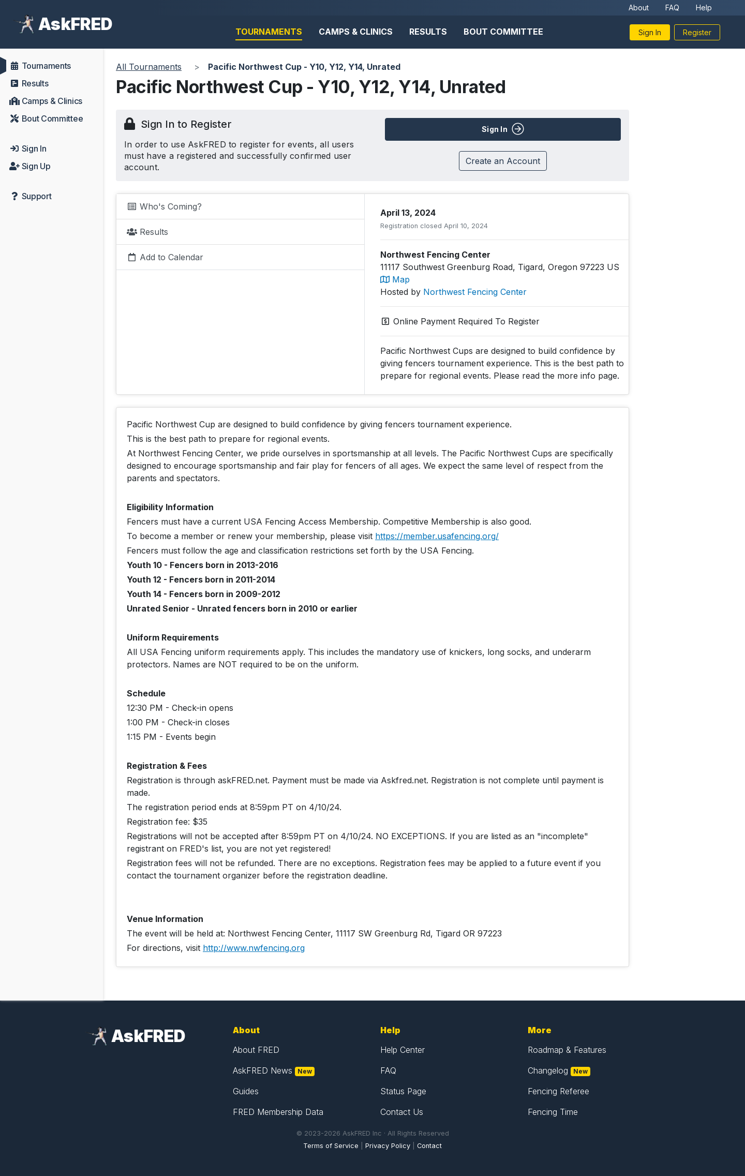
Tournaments (268, 31)
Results (428, 31)
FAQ (672, 7)
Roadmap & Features (567, 1050)
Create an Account (503, 161)
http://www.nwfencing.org (254, 948)
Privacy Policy (387, 1146)
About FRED (256, 1050)
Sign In (649, 32)
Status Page (403, 1091)
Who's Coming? (164, 206)
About (639, 7)
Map (395, 279)
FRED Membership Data (278, 1112)
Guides (246, 1091)
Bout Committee (503, 31)
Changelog (548, 1070)
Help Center (402, 1050)
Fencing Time (553, 1112)
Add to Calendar (165, 257)
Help (704, 7)
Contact (429, 1146)
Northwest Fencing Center (475, 292)
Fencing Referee (558, 1091)
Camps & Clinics (356, 31)
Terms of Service (331, 1146)
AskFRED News (262, 1070)
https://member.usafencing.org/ (437, 536)
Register (697, 32)
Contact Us (401, 1112)
